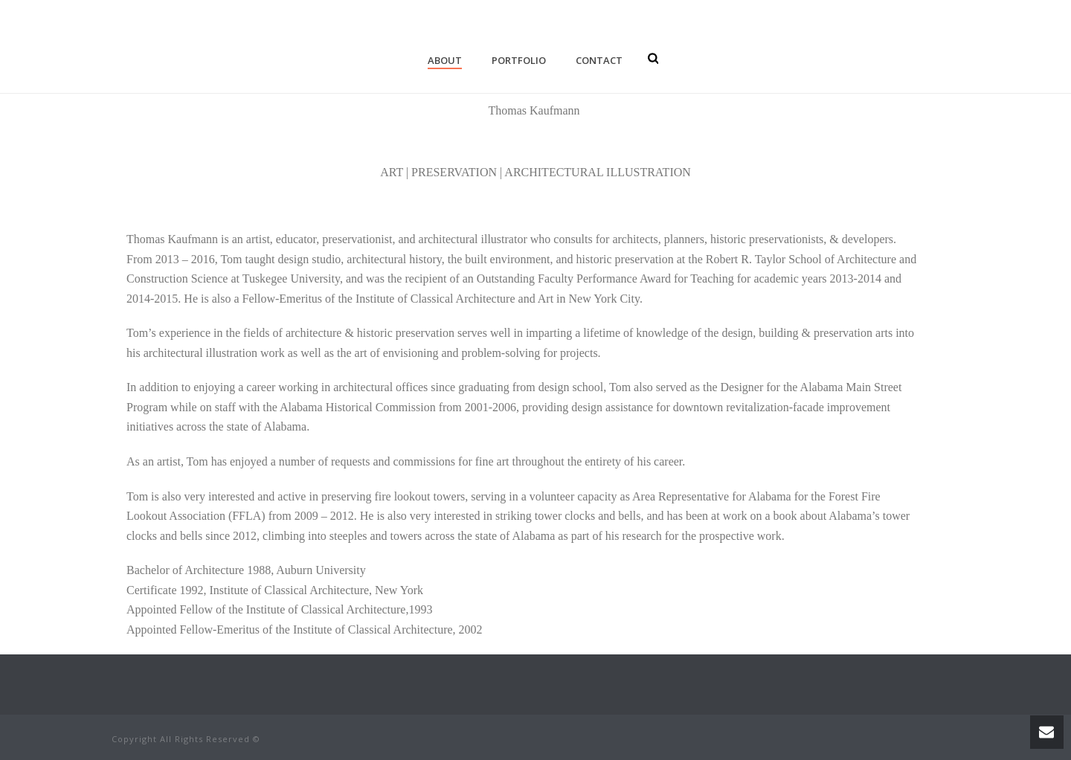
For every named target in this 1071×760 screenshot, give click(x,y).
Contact (599, 60)
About (445, 60)
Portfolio (519, 60)
